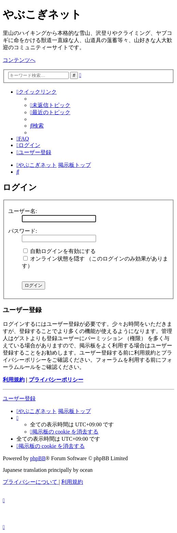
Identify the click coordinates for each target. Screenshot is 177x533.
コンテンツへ (19, 60)
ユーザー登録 (19, 398)
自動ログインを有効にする (59, 251)
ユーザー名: (22, 211)
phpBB (37, 458)
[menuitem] (50, 105)
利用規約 (14, 380)
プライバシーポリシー (56, 380)
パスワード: (22, 231)
